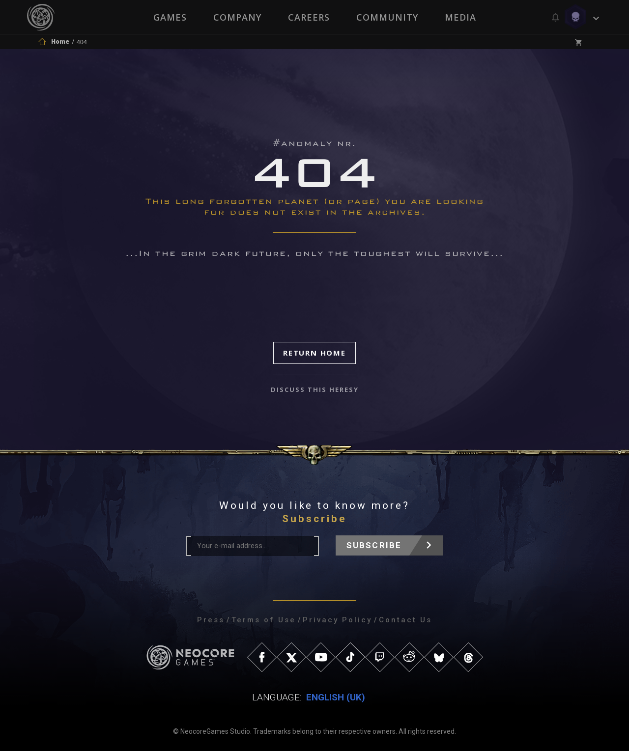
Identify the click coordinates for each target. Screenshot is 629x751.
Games (170, 17)
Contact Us (405, 619)
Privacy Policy (337, 619)
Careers (309, 17)
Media (460, 17)
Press (211, 619)
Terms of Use (263, 619)
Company (237, 17)
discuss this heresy (315, 389)
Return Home (314, 353)
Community (387, 17)
